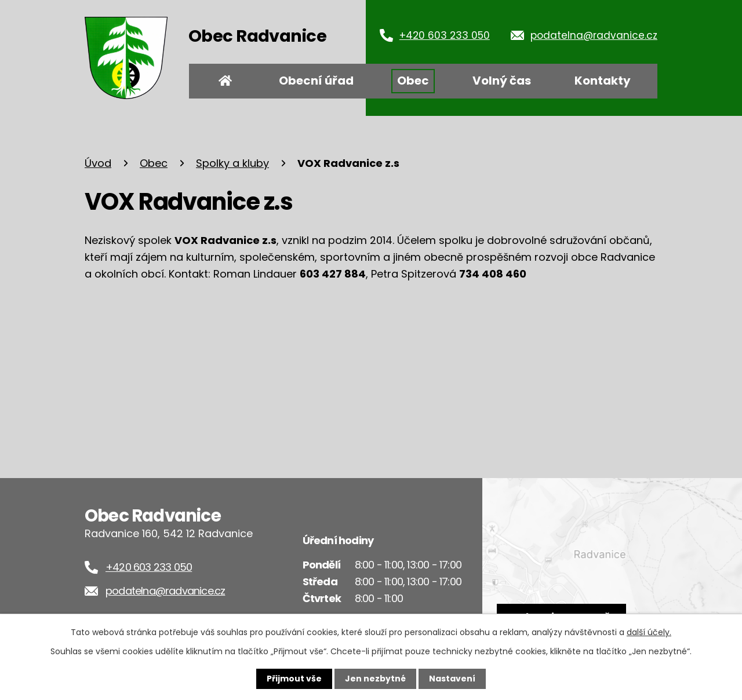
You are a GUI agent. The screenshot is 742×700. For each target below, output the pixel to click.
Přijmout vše (294, 678)
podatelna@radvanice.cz (593, 35)
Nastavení (452, 678)
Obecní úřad (316, 80)
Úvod (225, 81)
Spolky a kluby (232, 163)
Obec (413, 80)
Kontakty (602, 80)
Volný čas (501, 80)
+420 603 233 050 (444, 35)
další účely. (649, 632)
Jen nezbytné (375, 678)
